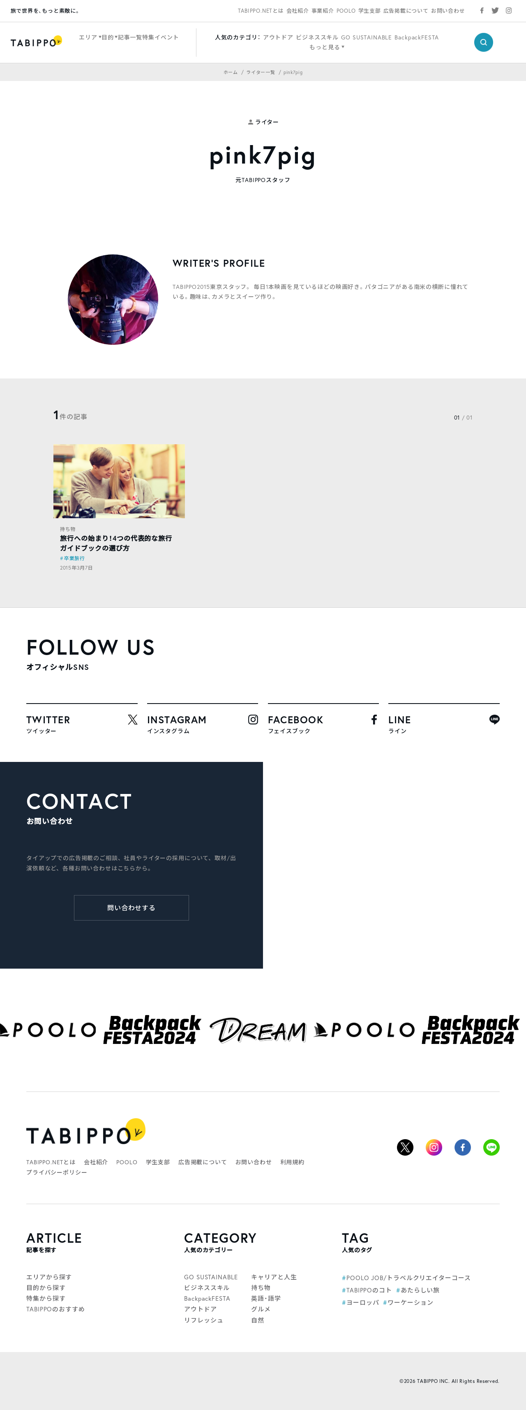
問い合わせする (131, 908)
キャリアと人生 (274, 1277)
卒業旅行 (74, 558)
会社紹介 (297, 10)
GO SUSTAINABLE (366, 37)
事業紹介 (322, 10)
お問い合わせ (448, 10)
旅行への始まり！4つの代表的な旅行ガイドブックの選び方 (116, 543)
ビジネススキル (317, 37)
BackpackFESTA (416, 37)
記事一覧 (130, 37)
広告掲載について (406, 10)
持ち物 (68, 529)
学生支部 (369, 10)
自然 (257, 1320)
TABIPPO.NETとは (261, 10)
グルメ (261, 1309)
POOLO (346, 10)
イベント (167, 37)
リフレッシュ (203, 1320)
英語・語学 (266, 1298)
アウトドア (278, 37)
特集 (148, 37)
